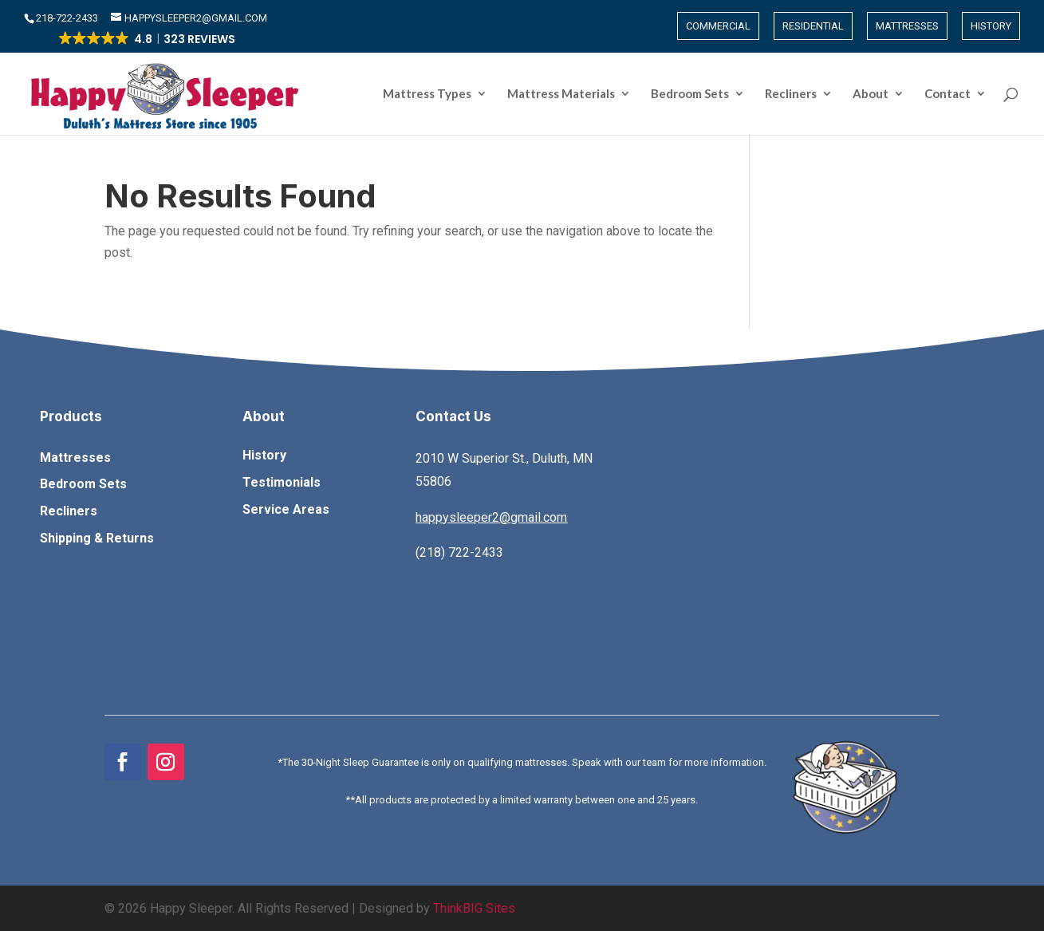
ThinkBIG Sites (474, 908)
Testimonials (281, 482)
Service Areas (285, 509)
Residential (813, 26)
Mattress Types (427, 94)
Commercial (718, 26)
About (870, 94)
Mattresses (907, 26)
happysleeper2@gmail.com (491, 517)
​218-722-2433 (68, 18)
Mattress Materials (561, 94)
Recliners (791, 94)
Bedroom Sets (690, 94)
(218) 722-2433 (459, 552)
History (991, 26)
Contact (947, 94)
